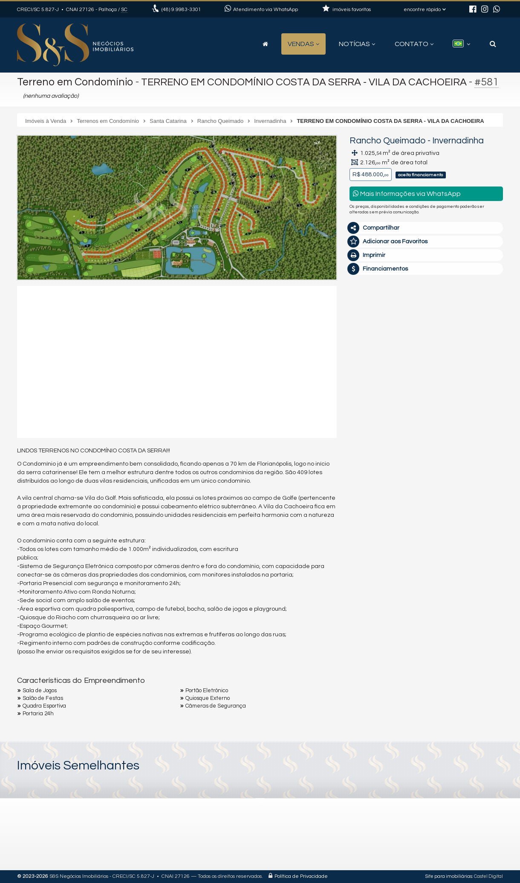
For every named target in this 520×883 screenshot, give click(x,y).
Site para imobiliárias (448, 876)
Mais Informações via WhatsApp (407, 193)
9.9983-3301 (181, 9)
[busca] (493, 44)
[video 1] (177, 360)
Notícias (357, 44)
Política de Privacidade (301, 876)
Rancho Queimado (388, 140)
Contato (414, 44)
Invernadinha (458, 140)
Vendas (303, 44)
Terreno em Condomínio (75, 81)
